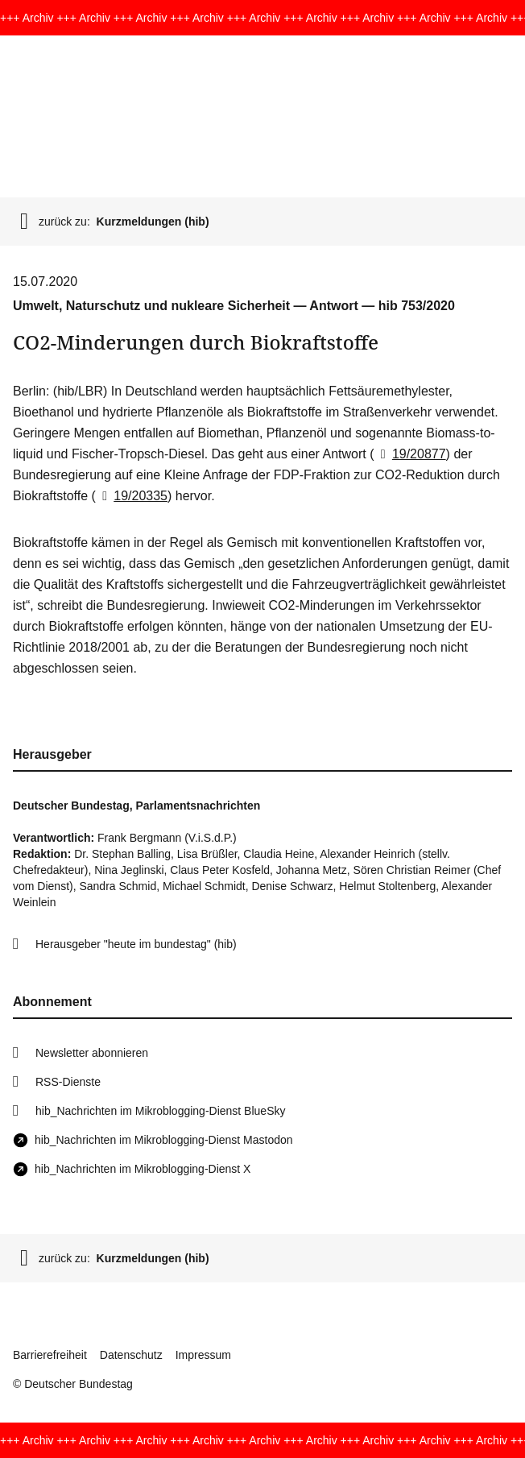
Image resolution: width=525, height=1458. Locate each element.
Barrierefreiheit (50, 1354)
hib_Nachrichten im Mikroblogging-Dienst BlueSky (160, 1110)
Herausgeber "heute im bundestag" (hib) (136, 944)
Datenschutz (131, 1354)
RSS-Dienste (68, 1081)
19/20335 (131, 496)
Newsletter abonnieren (91, 1052)
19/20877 (410, 454)
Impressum (203, 1354)
